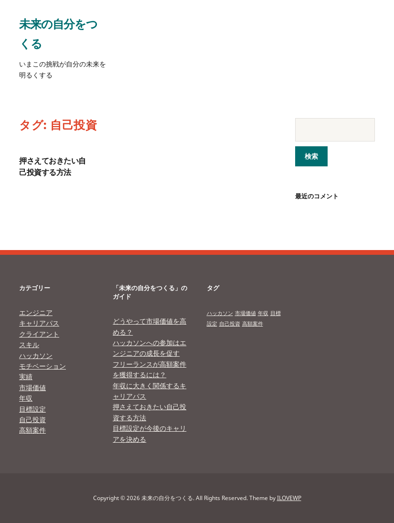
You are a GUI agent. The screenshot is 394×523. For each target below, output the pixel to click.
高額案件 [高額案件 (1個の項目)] (252, 323)
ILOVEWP (289, 498)
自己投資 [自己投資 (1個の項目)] (229, 323)
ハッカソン (36, 355)
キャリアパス (39, 322)
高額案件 (32, 430)
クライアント (39, 333)
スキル (29, 344)
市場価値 (32, 387)
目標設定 (32, 409)
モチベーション (42, 365)
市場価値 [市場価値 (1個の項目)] (245, 313)
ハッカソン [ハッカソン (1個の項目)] (220, 313)
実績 (25, 376)
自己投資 (32, 419)
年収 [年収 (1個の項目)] (263, 313)
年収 (25, 398)
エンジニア (36, 312)
